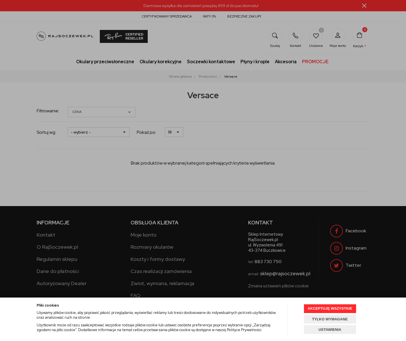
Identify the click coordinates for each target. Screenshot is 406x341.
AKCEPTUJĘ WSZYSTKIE (330, 308)
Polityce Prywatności (244, 329)
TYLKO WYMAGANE (330, 319)
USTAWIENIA (330, 329)
